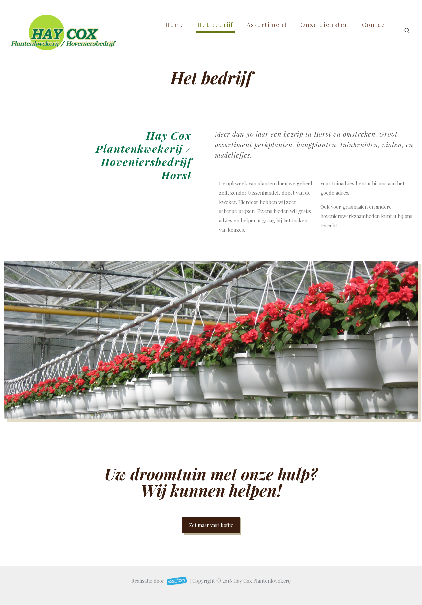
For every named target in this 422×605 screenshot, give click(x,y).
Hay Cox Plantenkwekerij (262, 580)
